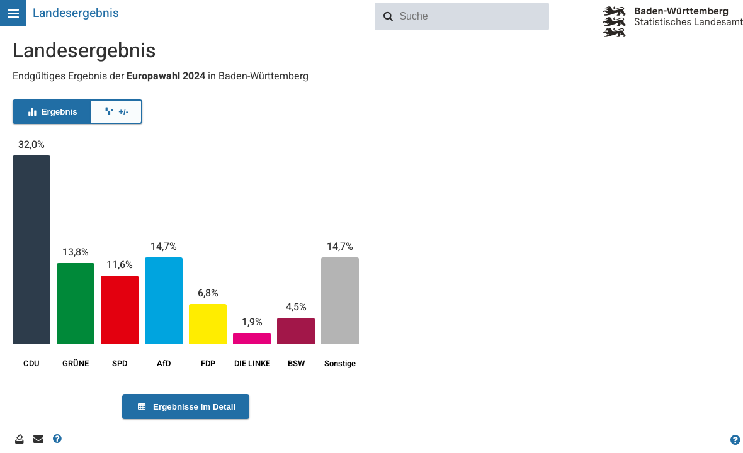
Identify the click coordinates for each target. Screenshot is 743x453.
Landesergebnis (76, 13)
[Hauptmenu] (13, 13)
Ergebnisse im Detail (185, 406)
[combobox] (472, 16)
